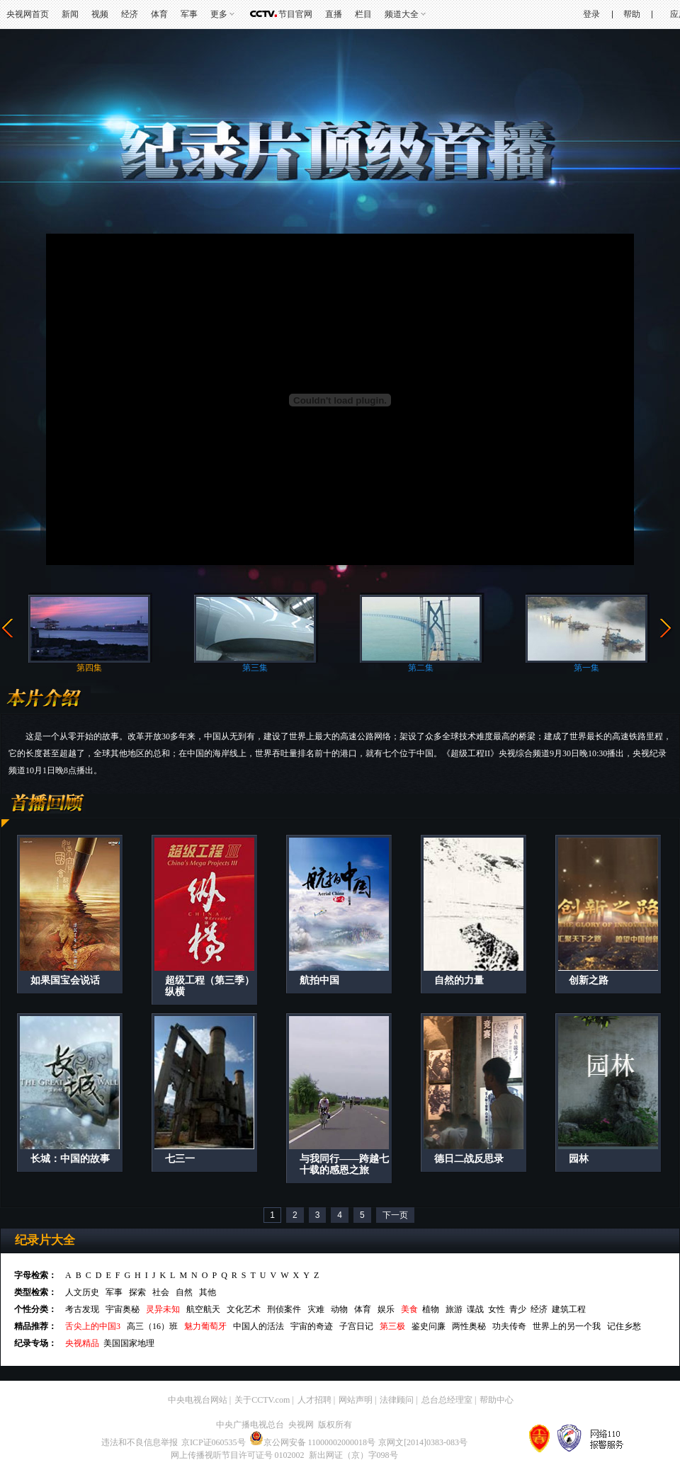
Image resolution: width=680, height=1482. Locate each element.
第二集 (421, 668)
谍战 (475, 1309)
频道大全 (402, 14)
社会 (160, 1292)
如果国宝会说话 (65, 980)
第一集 (586, 668)
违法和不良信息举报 (139, 1442)
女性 (496, 1309)
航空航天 (203, 1309)
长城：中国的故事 (70, 1158)
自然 (184, 1292)
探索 (137, 1292)
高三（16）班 (152, 1326)
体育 (159, 14)
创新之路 (588, 980)
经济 (129, 14)
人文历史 (82, 1292)
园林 (579, 1158)
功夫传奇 (509, 1326)
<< (7, 628)
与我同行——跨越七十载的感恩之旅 (344, 1164)
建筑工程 (569, 1309)
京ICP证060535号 (213, 1442)
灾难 (315, 1309)
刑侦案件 (284, 1309)
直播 (333, 14)
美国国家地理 (128, 1343)
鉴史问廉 (429, 1326)
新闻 (70, 14)
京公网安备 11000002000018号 (312, 1442)
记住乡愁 (624, 1326)
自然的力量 (459, 980)
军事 (189, 14)
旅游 (454, 1309)
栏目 (363, 14)
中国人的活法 (258, 1326)
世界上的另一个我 (567, 1326)
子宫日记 (356, 1326)
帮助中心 (497, 1400)
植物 (430, 1309)
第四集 (89, 668)
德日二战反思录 (469, 1158)
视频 (99, 14)
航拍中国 (319, 980)
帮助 (631, 14)
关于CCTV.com (262, 1400)
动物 (339, 1309)
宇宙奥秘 (123, 1309)
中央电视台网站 (197, 1400)
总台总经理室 (446, 1400)
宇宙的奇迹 (311, 1326)
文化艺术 (244, 1309)
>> (666, 628)
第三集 (255, 668)
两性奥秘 (469, 1326)
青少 (517, 1309)
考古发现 (82, 1309)
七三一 (180, 1158)
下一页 (395, 1215)
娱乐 (386, 1309)
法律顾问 (397, 1400)
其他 (207, 1292)
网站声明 (356, 1400)
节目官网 (295, 14)
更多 (218, 14)
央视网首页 (27, 14)
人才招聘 (315, 1400)
